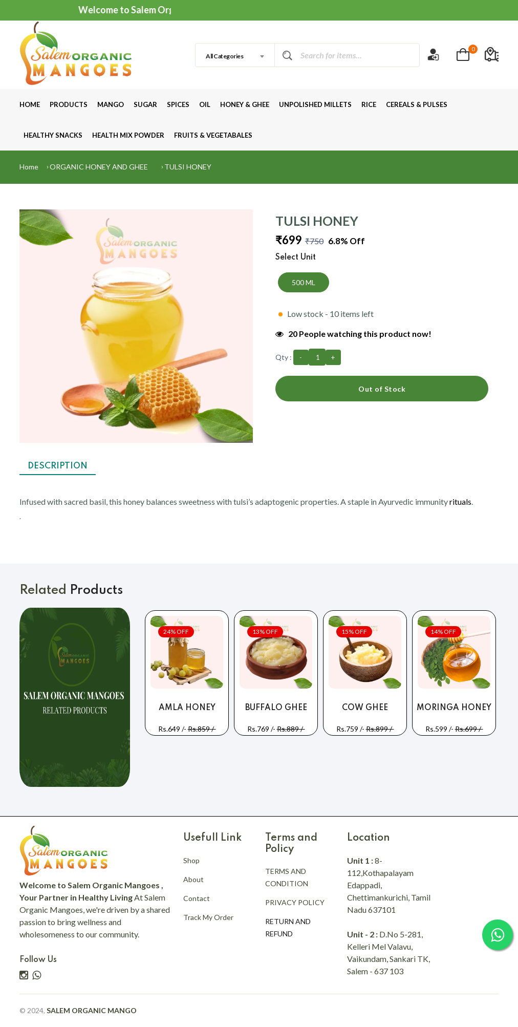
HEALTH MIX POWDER (128, 135)
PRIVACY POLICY (295, 902)
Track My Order (208, 917)
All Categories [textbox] (224, 56)
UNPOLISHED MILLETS (315, 104)
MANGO (110, 104)
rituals (460, 501)
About (193, 879)
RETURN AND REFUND (288, 927)
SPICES (178, 104)
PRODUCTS (69, 104)
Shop (191, 860)
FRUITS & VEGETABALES (213, 135)
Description (58, 466)
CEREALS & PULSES (416, 104)
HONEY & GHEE (244, 104)
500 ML (303, 282)
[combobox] (235, 55)
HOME (29, 104)
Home (28, 166)
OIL (204, 104)
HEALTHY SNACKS (53, 135)
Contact (196, 898)
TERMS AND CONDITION (286, 877)
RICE (368, 104)
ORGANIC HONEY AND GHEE (99, 166)
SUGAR (145, 104)
